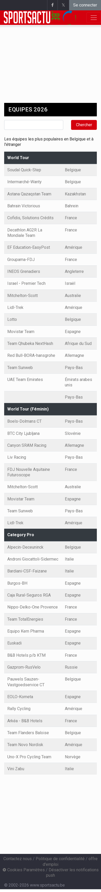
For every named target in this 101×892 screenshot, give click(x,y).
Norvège (72, 756)
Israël (70, 283)
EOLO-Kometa (20, 696)
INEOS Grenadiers (23, 271)
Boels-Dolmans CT (24, 421)
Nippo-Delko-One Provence (32, 607)
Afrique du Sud (78, 343)
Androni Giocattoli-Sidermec (32, 559)
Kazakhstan (75, 194)
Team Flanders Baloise (28, 732)
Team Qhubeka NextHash (30, 343)
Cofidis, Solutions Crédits (30, 217)
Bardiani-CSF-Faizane (27, 571)
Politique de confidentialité (60, 858)
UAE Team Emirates (25, 379)
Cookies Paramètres (24, 869)
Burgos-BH (17, 583)
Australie (73, 295)
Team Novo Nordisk (25, 744)
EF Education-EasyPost (28, 247)
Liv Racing (16, 457)
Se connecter (85, 5)
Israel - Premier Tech (26, 283)
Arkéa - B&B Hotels (24, 720)
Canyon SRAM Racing (26, 445)
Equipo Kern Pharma (25, 631)
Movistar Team (20, 331)
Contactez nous (17, 858)
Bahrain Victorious (23, 205)
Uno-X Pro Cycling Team (29, 756)
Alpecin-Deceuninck (25, 547)
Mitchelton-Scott (22, 295)
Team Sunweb (20, 367)
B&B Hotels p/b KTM (26, 655)
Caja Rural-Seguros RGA (29, 595)
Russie (71, 667)
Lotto (12, 319)
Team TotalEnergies (25, 619)
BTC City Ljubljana (23, 433)
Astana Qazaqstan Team (29, 194)
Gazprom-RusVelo (24, 667)
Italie (69, 559)
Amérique (73, 247)
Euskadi (14, 643)
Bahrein (71, 205)
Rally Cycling (18, 708)
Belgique (73, 169)
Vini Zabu (15, 768)
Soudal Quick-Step (24, 169)
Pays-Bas (74, 367)
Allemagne (74, 355)
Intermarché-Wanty (24, 181)
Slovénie (73, 433)
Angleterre (74, 271)
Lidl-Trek (15, 307)
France (71, 217)
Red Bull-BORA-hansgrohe (31, 355)
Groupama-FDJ (21, 259)
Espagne (73, 331)
